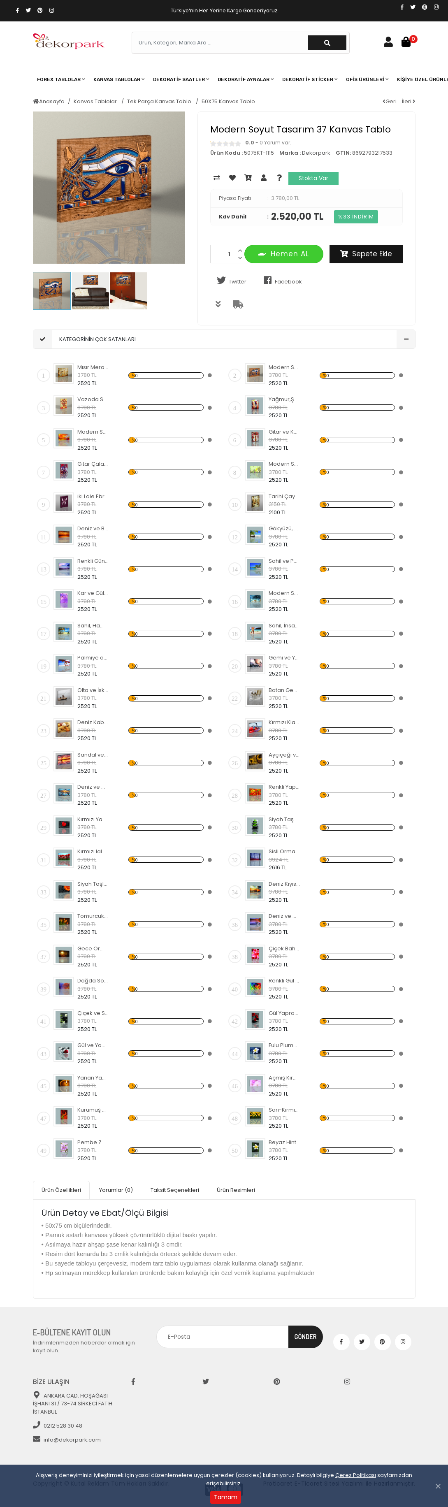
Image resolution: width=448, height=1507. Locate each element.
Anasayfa (49, 101)
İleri (409, 101)
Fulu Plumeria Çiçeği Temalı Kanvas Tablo (284, 1045)
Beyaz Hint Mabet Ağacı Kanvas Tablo (284, 1142)
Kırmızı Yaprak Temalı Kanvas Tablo (93, 819)
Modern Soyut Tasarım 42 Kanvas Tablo (284, 464)
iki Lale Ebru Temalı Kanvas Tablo (93, 496)
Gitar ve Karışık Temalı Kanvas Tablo (284, 432)
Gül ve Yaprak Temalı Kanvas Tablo (93, 1045)
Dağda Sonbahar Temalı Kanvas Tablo (93, 981)
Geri (390, 101)
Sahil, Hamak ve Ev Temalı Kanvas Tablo (93, 625)
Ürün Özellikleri (61, 1190)
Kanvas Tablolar (96, 101)
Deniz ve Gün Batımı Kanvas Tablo (93, 787)
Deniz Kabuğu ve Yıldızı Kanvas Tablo (93, 722)
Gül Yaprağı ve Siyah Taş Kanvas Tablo (284, 1013)
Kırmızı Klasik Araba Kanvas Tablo (284, 722)
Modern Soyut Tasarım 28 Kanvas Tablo (284, 593)
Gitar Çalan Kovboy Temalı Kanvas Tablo (93, 464)
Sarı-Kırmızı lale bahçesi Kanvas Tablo (284, 1110)
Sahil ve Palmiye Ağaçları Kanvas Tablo (284, 561)
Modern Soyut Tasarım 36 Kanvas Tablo (93, 432)
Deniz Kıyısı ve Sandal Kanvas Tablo (284, 884)
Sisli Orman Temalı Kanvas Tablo (284, 851)
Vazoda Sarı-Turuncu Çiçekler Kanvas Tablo (93, 399)
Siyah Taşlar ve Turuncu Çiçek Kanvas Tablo (93, 884)
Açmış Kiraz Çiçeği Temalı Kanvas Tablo (284, 1078)
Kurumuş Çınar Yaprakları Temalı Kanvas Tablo (93, 1110)
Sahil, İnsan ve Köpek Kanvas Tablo (284, 625)
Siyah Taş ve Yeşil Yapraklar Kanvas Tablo (284, 819)
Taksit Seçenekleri (175, 1190)
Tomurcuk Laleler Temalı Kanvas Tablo (93, 916)
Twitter (230, 281)
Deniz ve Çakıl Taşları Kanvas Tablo (284, 916)
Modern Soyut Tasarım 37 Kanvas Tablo (284, 367)
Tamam (225, 1497)
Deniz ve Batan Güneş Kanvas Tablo (93, 528)
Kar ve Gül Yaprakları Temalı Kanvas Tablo (93, 593)
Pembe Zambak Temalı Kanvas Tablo (93, 1142)
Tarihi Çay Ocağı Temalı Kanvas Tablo (284, 496)
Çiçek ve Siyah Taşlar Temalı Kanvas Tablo (93, 1013)
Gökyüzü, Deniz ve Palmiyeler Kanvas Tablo (284, 528)
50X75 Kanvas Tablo (228, 101)
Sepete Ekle (366, 254)
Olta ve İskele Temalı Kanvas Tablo (93, 690)
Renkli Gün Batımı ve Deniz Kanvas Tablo (93, 561)
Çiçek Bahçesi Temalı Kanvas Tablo (284, 948)
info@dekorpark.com (67, 1440)
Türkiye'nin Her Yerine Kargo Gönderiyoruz (224, 10)
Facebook (281, 281)
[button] (61, 80)
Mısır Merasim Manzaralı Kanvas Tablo (93, 367)
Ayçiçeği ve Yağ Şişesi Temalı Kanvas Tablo (284, 755)
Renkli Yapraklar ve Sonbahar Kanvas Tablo (284, 787)
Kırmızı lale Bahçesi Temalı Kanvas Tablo (93, 851)
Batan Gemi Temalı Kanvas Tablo (284, 690)
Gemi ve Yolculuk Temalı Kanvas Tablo (284, 658)
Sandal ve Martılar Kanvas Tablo (93, 755)
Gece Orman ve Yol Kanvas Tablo (93, 948)
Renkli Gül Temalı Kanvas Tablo (284, 981)
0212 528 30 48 (57, 1426)
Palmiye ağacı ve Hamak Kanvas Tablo (93, 658)
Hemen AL (283, 253)
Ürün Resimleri (236, 1190)
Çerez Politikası (355, 1475)
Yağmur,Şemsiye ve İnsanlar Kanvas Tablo (284, 399)
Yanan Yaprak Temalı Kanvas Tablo (93, 1078)
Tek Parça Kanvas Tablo (160, 101)
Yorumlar (116, 1190)
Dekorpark (316, 153)
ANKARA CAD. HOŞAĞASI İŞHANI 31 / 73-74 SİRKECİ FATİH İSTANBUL (72, 1404)
